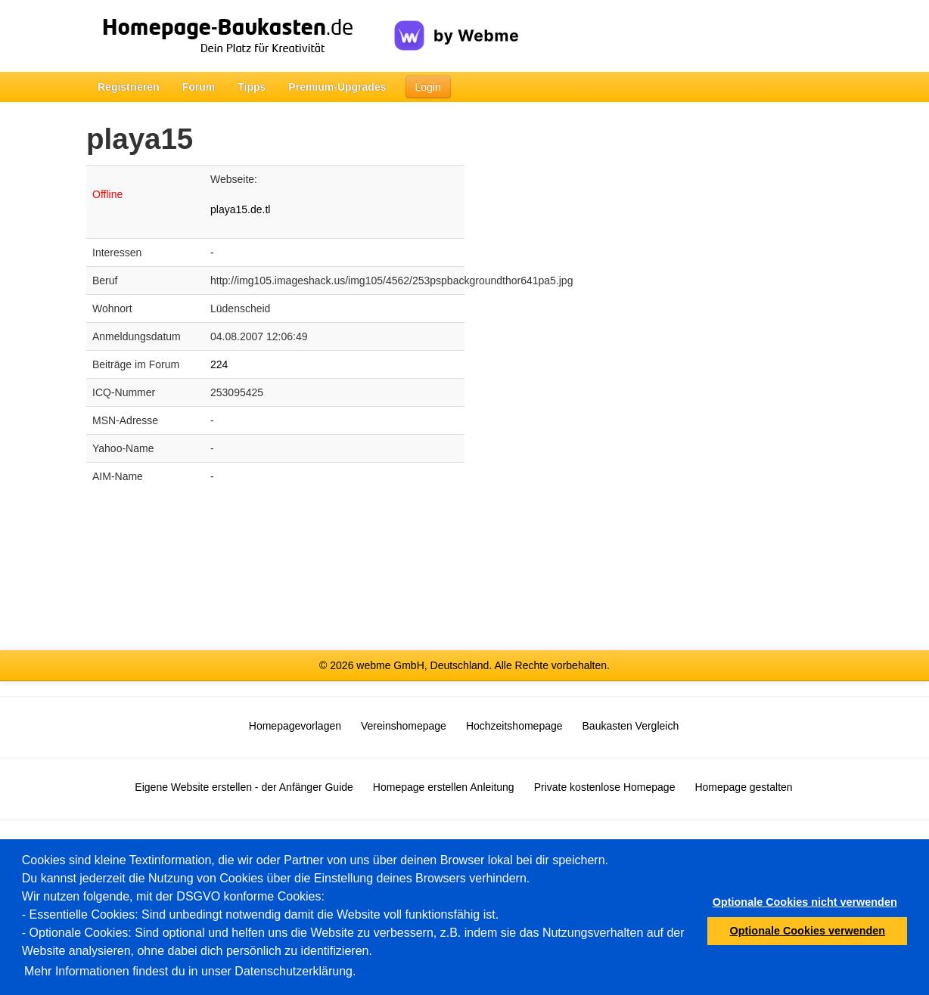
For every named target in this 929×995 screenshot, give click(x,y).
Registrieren (129, 87)
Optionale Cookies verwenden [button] (808, 931)
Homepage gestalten (743, 787)
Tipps (252, 87)
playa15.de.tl (240, 209)
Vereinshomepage (403, 726)
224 (219, 364)
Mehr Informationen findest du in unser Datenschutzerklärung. (190, 971)
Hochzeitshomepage (514, 726)
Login (428, 87)
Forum (199, 87)
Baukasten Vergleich (631, 726)
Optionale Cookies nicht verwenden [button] (805, 902)
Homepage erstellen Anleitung (443, 787)
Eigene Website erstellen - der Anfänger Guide (244, 787)
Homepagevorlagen (295, 726)
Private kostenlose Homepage (605, 787)
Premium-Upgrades (337, 87)
